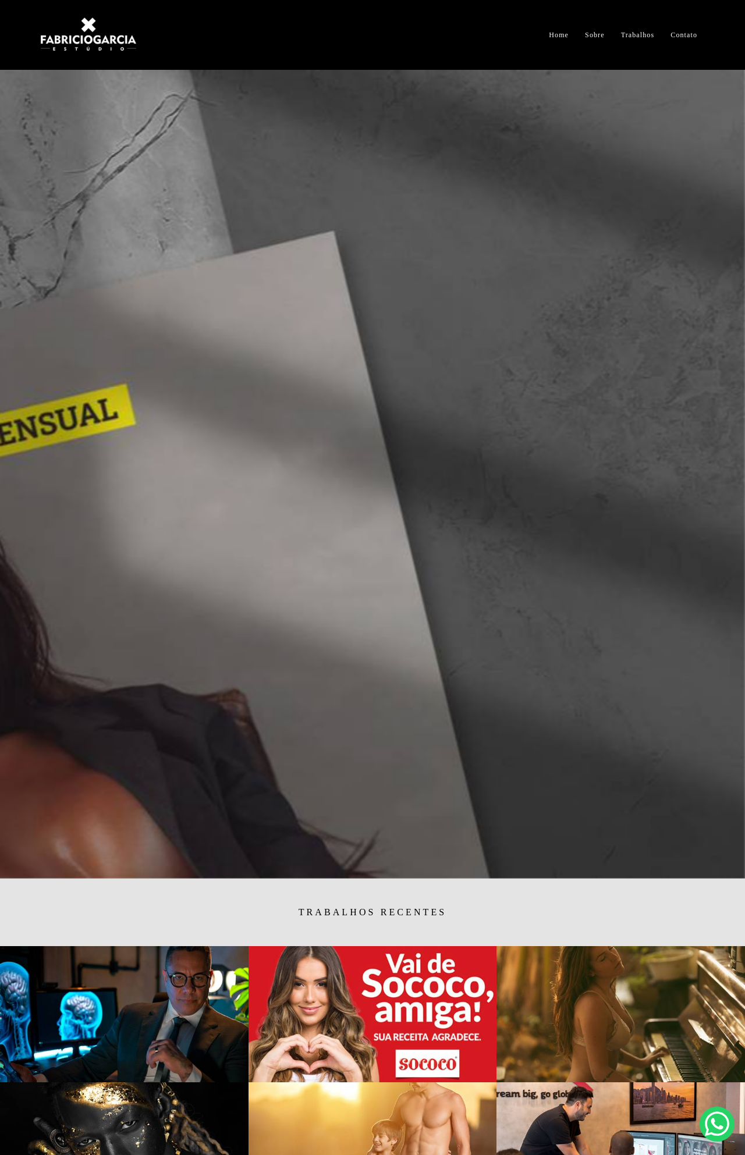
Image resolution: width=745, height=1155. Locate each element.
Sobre (595, 35)
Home (559, 35)
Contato (683, 35)
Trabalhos (637, 35)
